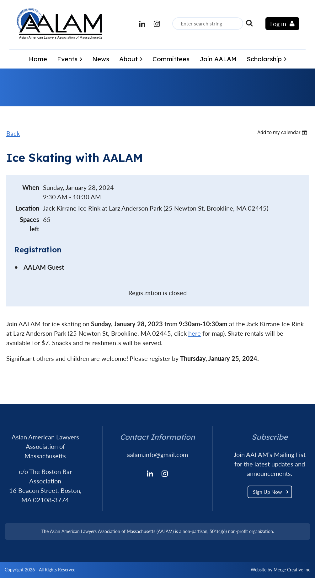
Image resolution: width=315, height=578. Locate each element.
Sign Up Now (267, 492)
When (30, 187)
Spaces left (29, 224)
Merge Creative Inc (292, 569)
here (194, 333)
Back (13, 133)
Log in (278, 23)
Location (27, 208)
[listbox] (283, 132)
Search (249, 23)
